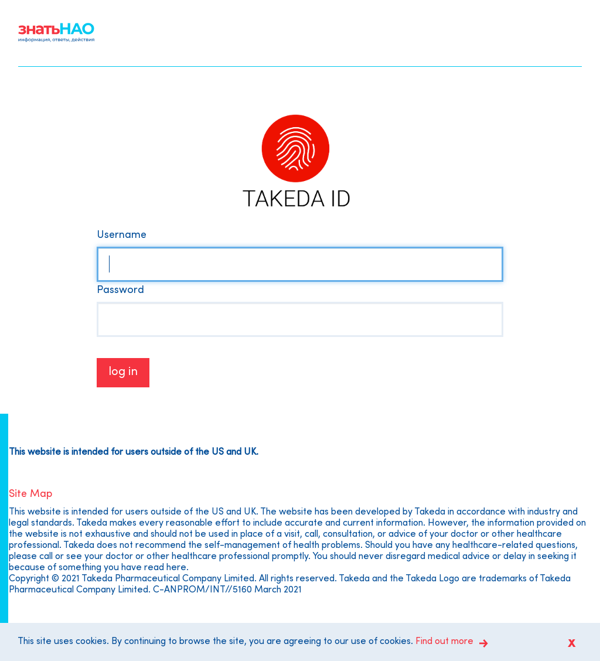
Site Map (30, 494)
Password (120, 290)
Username (121, 235)
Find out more (444, 641)
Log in (123, 372)
